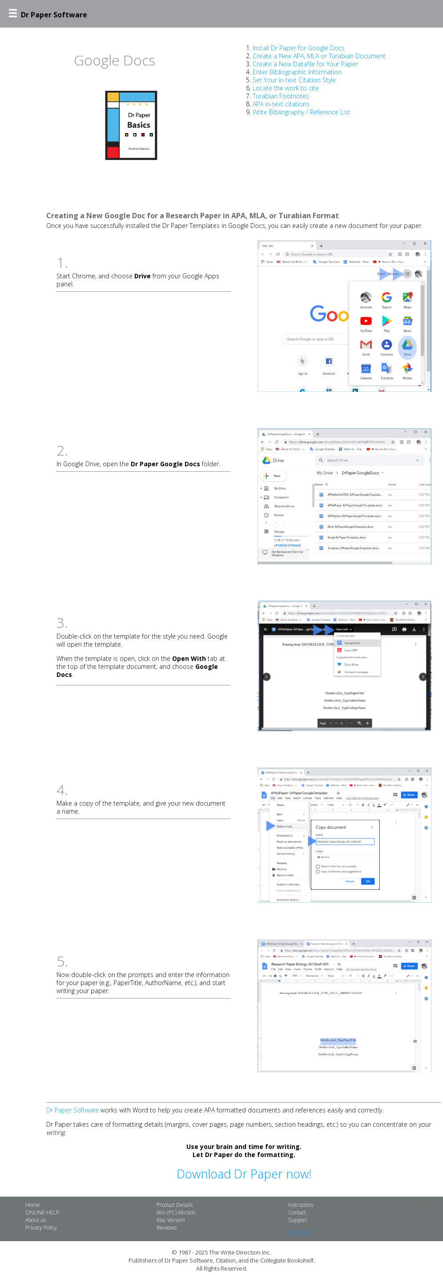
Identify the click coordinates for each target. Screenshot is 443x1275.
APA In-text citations (281, 104)
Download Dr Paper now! (244, 1174)
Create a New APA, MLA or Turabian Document (319, 56)
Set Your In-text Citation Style (294, 80)
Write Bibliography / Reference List (301, 112)
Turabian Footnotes (281, 96)
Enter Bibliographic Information (297, 72)
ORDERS (299, 1233)
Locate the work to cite (286, 88)
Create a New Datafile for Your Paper (305, 64)
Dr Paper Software (72, 1110)
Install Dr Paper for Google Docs (299, 48)
